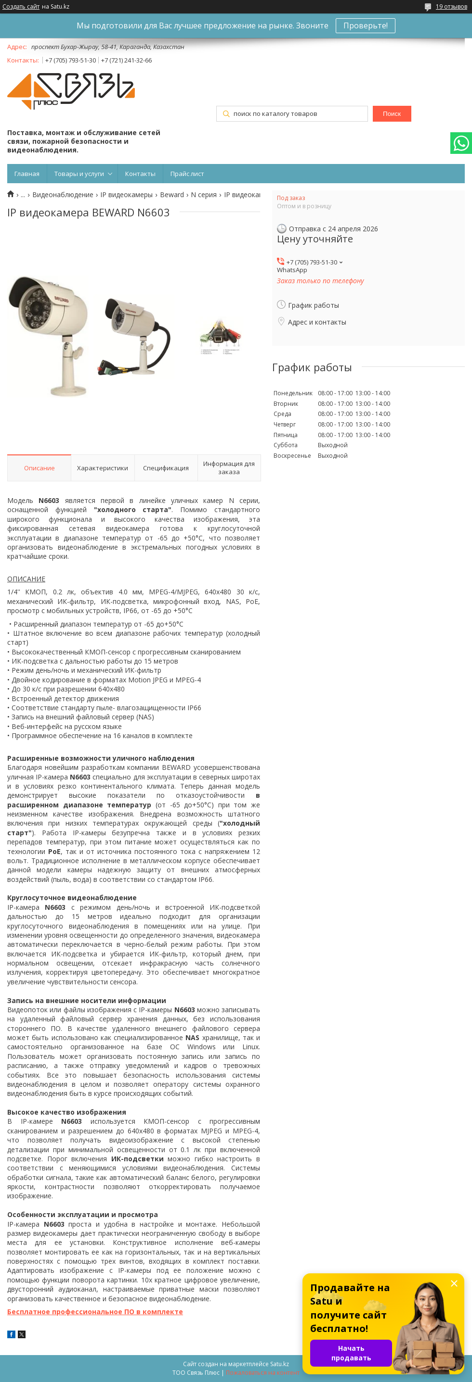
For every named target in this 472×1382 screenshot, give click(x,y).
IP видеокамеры (126, 194)
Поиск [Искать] (392, 113)
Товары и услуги (79, 173)
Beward (172, 194)
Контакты (140, 173)
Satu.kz (279, 1364)
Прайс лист (187, 173)
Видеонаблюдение (62, 194)
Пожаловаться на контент (263, 1373)
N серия (204, 194)
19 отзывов (451, 6)
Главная (26, 173)
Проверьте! (365, 25)
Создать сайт (20, 6)
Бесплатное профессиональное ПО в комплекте (95, 1311)
